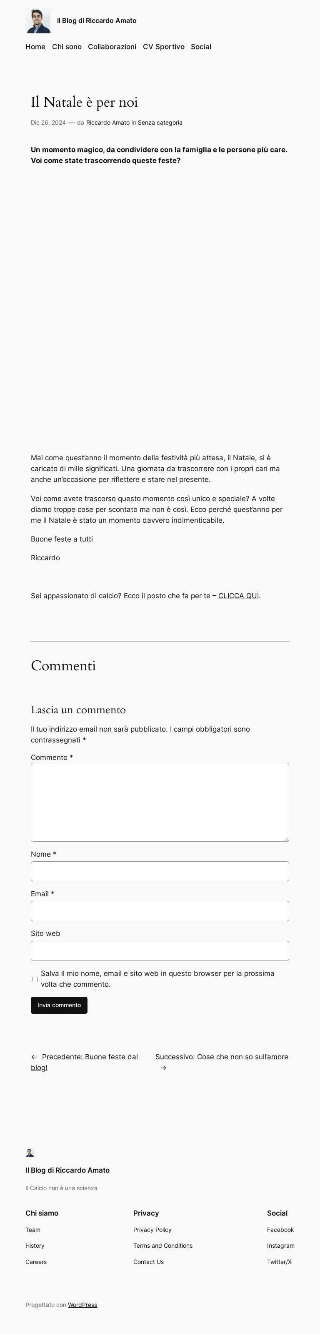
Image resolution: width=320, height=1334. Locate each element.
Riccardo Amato (108, 122)
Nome (44, 853)
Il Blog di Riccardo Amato (97, 20)
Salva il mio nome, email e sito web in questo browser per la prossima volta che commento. (158, 978)
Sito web (45, 932)
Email (43, 893)
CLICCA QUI (238, 595)
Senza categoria (160, 122)
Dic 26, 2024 (48, 122)
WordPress (82, 1303)
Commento (52, 756)
